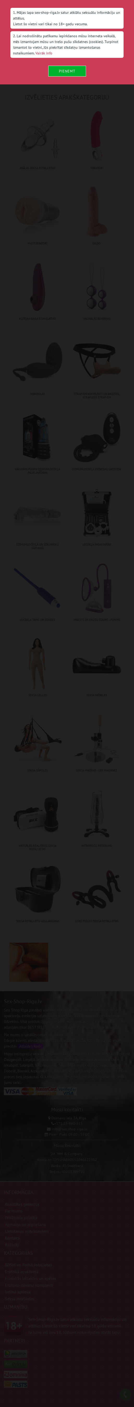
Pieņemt (67, 71)
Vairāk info (43, 53)
